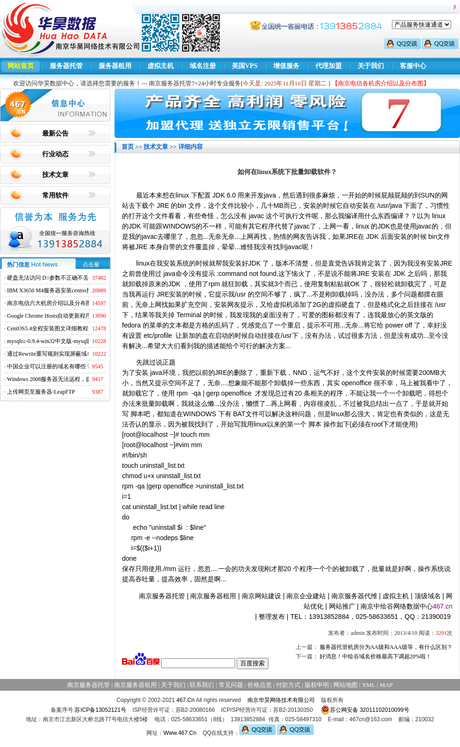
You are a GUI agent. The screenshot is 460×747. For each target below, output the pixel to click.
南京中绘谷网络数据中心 (396, 606)
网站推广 (342, 606)
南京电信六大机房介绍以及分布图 (49, 303)
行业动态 (55, 154)
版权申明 (317, 684)
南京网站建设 (261, 596)
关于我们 (371, 65)
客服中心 (413, 65)
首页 (128, 146)
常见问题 (231, 684)
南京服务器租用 (213, 596)
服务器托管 (66, 65)
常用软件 (55, 195)
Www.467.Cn (179, 733)
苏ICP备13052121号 (100, 710)
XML (368, 684)
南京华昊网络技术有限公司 (281, 700)
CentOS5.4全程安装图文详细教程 (47, 328)
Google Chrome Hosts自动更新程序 (49, 316)
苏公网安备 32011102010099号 (365, 710)
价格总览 (259, 684)
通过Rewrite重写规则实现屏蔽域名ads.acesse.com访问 (72, 354)
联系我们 (202, 684)
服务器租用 (115, 65)
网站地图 (345, 684)
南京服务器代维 (354, 596)
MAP (386, 684)
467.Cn (185, 700)
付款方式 (288, 684)
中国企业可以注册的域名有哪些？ (49, 366)
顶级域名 (427, 596)
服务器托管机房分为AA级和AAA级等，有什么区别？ (386, 647)
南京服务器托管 (162, 596)
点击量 (91, 264)
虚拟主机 (160, 65)
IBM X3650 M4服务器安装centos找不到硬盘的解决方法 (75, 290)
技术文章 (55, 174)
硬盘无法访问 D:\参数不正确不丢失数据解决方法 (67, 277)
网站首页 (21, 65)
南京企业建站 (306, 596)
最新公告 (55, 133)
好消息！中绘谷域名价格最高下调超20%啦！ (375, 656)
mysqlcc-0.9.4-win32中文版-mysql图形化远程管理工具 (72, 341)
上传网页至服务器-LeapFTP (41, 392)
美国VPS (244, 65)
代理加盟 (328, 65)
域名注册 (203, 65)
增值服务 (286, 65)
